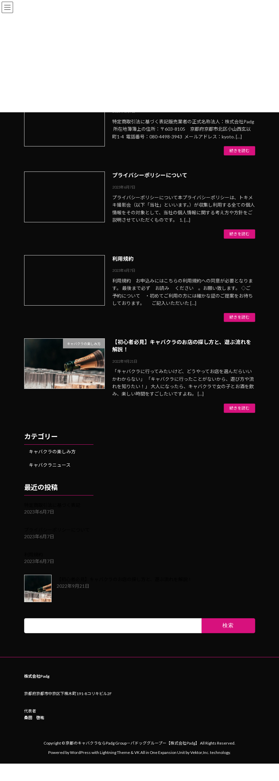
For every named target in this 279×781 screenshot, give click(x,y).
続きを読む (239, 150)
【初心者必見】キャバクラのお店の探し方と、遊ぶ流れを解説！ (124, 579)
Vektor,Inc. (199, 752)
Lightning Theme (115, 752)
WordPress (80, 752)
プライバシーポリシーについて (149, 175)
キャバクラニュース (49, 465)
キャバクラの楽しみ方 (51, 451)
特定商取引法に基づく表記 (52, 505)
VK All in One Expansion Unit (159, 752)
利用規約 (123, 258)
